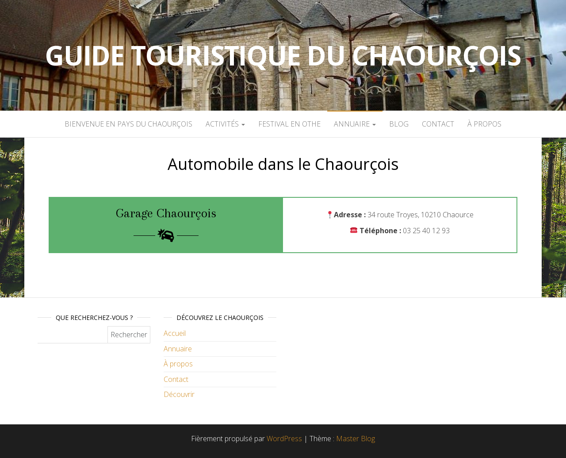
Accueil (175, 333)
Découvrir (179, 394)
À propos (484, 124)
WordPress (284, 438)
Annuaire (355, 124)
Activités (225, 124)
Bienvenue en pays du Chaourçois (128, 124)
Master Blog (355, 438)
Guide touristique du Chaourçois (283, 55)
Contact (438, 124)
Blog (399, 124)
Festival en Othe (289, 124)
